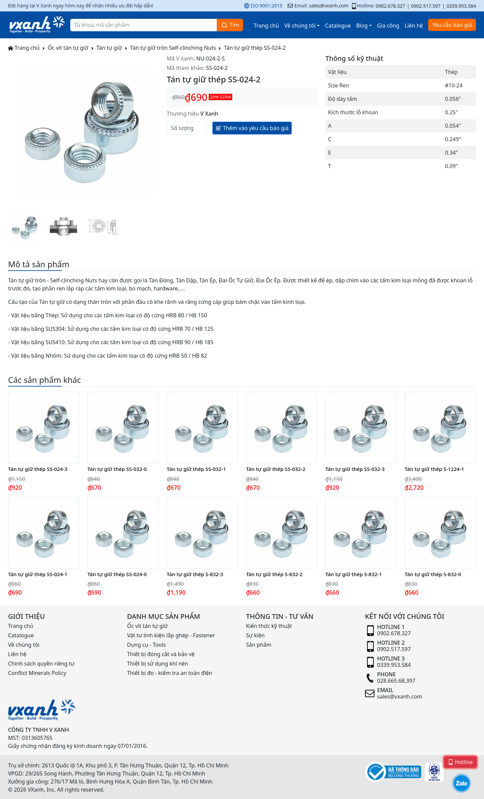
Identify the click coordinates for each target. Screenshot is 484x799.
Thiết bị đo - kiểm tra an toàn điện (169, 673)
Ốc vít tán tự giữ (68, 47)
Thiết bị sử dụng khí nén (157, 663)
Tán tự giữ (109, 47)
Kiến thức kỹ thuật (269, 626)
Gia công (388, 25)
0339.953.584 (461, 6)
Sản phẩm (258, 644)
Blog (362, 25)
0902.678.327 (390, 6)
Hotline (460, 762)
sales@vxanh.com (328, 5)
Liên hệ (414, 25)
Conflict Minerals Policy (37, 673)
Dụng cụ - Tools (146, 644)
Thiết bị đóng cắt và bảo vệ (161, 654)
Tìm (230, 25)
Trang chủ (266, 25)
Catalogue (338, 25)
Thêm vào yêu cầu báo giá (252, 128)
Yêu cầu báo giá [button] (452, 25)
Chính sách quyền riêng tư (41, 663)
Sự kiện (255, 635)
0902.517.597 (426, 6)
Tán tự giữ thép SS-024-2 (254, 47)
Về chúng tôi (300, 25)
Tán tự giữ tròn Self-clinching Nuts (173, 47)
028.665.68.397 (396, 680)
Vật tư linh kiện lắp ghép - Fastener (171, 635)
